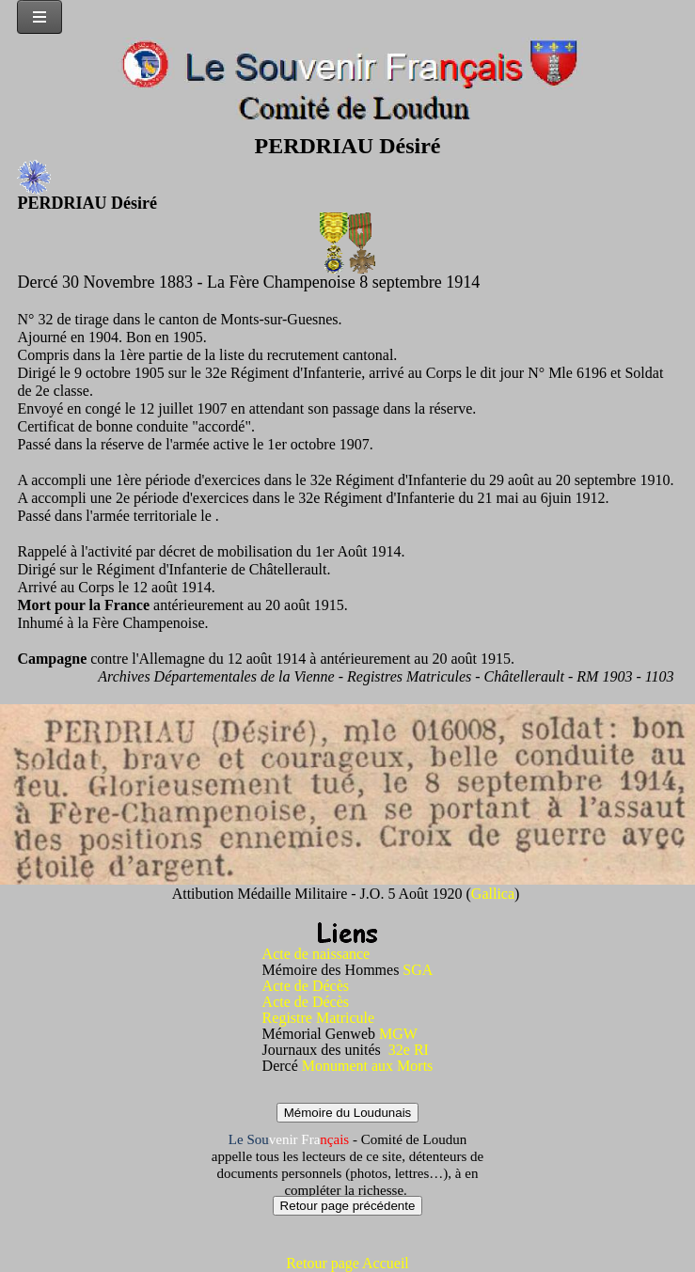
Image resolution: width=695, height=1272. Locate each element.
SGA (418, 970)
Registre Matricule (318, 1018)
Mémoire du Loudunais (348, 1113)
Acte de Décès (305, 986)
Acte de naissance (316, 954)
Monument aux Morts (368, 1066)
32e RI (408, 1050)
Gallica (492, 894)
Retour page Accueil (347, 1263)
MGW (398, 1034)
